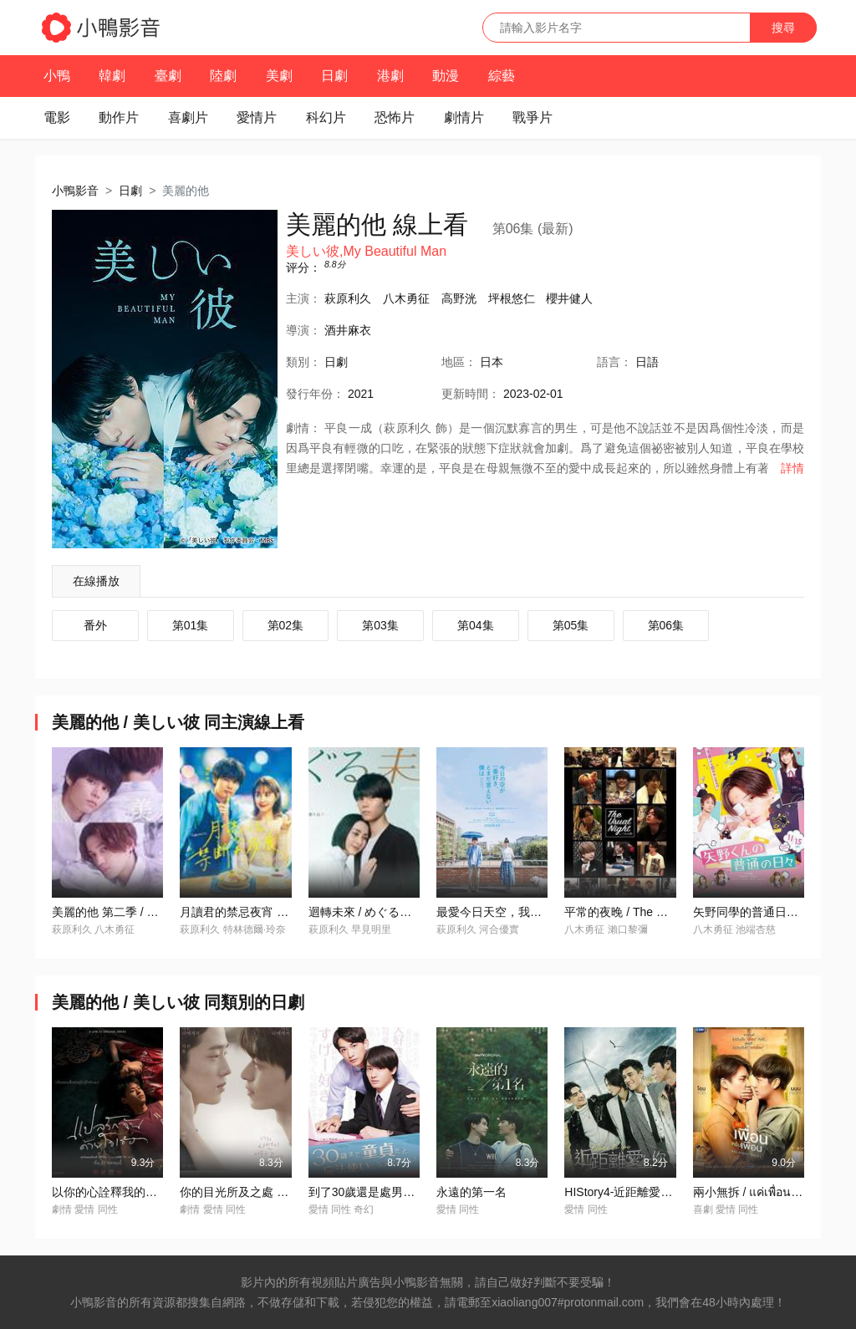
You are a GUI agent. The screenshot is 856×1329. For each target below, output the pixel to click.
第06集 (666, 625)
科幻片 (326, 117)
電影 (56, 117)
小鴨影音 (75, 190)
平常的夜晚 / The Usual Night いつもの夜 (671, 912)
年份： (315, 393)
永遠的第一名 (471, 1192)
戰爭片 (532, 117)
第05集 (571, 625)
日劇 (334, 76)
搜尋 (783, 27)
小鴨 (56, 76)
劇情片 (464, 117)
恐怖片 (394, 117)
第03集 (380, 625)
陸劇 (223, 76)
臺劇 (168, 76)
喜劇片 (188, 117)
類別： (303, 362)
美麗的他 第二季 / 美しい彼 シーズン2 (151, 912)
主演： (303, 298)
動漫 (445, 76)
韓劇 (112, 76)
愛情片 (257, 117)
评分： (303, 267)
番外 (95, 625)
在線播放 (96, 581)
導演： (303, 330)
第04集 (475, 625)
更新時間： (470, 393)
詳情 (792, 468)
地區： (458, 362)
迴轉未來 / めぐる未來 (366, 912)
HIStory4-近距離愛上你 (624, 1192)
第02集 (286, 625)
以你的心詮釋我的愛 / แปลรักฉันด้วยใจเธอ (162, 1192)
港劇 (390, 76)
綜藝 (501, 76)
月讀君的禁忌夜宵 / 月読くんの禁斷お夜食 (290, 912)
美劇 (279, 76)
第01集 (190, 625)
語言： (614, 362)
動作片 (119, 117)
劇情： (303, 428)
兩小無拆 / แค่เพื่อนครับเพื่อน (766, 1192)
